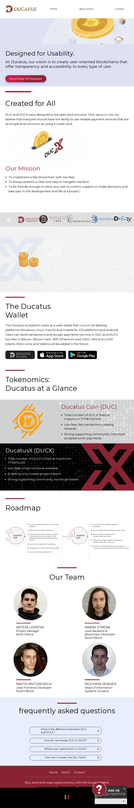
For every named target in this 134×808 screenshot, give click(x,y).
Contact (119, 9)
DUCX (66, 772)
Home (53, 9)
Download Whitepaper (25, 79)
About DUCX (86, 9)
